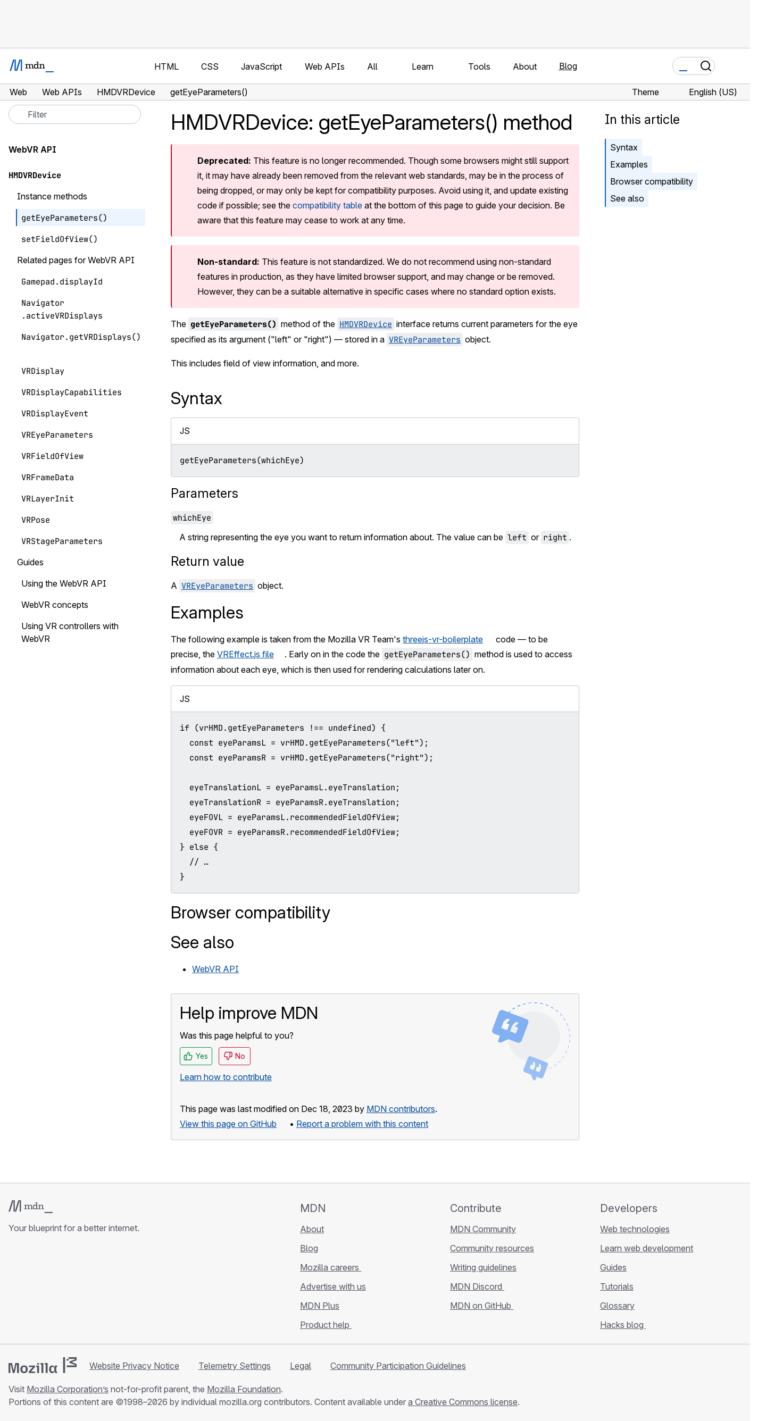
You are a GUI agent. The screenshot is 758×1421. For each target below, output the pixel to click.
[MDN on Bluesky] (34, 1291)
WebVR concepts (54, 604)
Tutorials (617, 1286)
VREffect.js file (245, 654)
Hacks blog (623, 1324)
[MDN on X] (53, 1291)
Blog (568, 66)
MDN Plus (319, 1305)
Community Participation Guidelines (398, 1365)
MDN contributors (400, 1109)
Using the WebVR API (63, 583)
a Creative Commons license (463, 1402)
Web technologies (635, 1229)
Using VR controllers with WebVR (70, 632)
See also (627, 198)
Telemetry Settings (234, 1365)
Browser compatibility (651, 181)
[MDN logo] (31, 1206)
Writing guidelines (483, 1267)
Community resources (492, 1248)
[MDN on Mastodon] (72, 1291)
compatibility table (327, 205)
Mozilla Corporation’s (68, 1389)
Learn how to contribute (226, 1077)
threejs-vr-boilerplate (443, 639)
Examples (629, 164)
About (312, 1229)
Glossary (617, 1305)
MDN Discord (477, 1286)
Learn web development (646, 1248)
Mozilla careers (330, 1267)
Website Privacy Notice (134, 1365)
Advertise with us (333, 1286)
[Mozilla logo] (43, 1365)
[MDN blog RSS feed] (91, 1291)
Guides (613, 1267)
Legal (300, 1365)
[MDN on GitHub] (15, 1291)
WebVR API (215, 969)
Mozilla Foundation (244, 1389)
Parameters (204, 493)
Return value (207, 561)
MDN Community (483, 1229)
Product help (326, 1324)
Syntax (624, 147)
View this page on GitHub (228, 1123)
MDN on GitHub (481, 1305)
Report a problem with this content (362, 1123)
